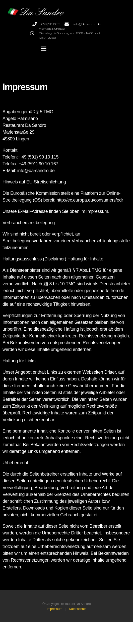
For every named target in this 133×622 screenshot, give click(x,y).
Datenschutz (77, 609)
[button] (43, 48)
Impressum (54, 609)
